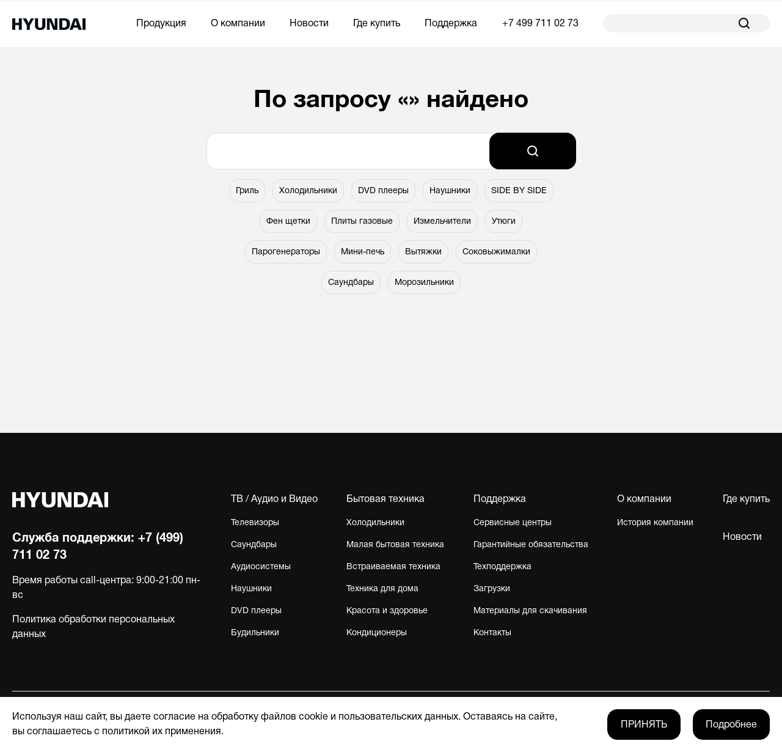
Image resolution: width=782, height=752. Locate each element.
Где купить (376, 24)
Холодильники (308, 191)
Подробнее (731, 725)
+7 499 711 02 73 (540, 24)
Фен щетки (288, 222)
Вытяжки (423, 252)
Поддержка (451, 24)
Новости (309, 24)
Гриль (247, 191)
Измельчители (442, 222)
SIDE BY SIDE (519, 191)
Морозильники (424, 283)
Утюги (504, 222)
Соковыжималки (496, 252)
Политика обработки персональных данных (93, 627)
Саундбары (351, 283)
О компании (238, 24)
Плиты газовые (362, 222)
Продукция (161, 24)
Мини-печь (362, 252)
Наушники (449, 191)
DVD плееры (383, 191)
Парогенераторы (286, 252)
